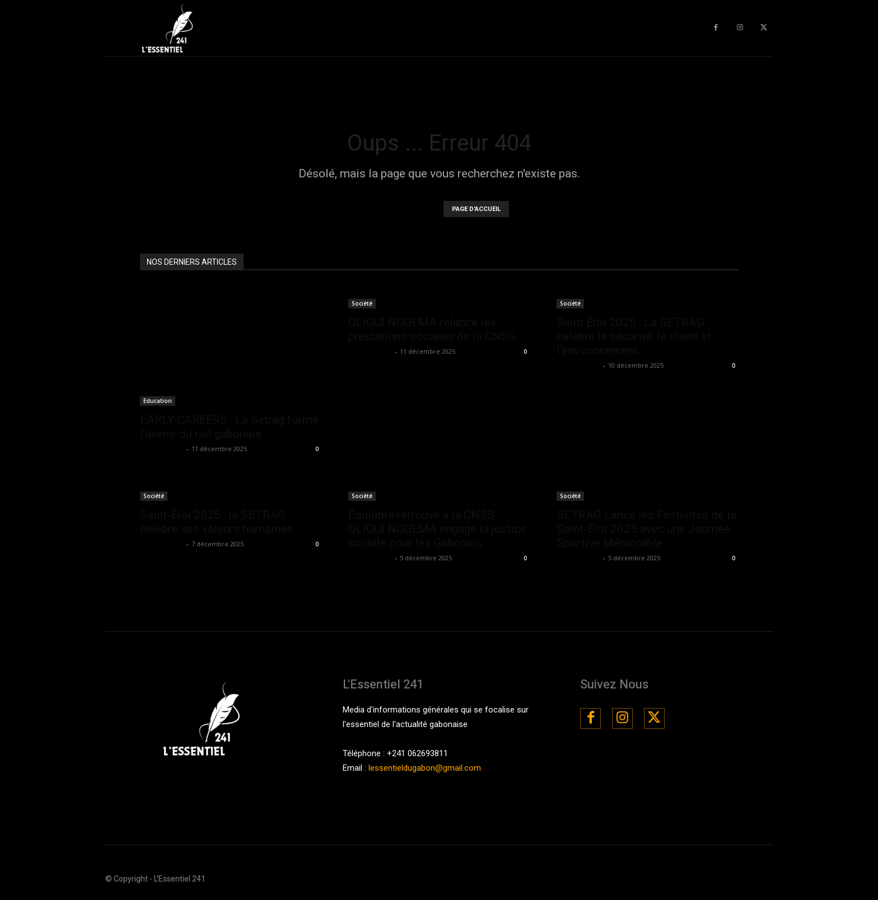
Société (362, 303)
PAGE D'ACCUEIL (476, 209)
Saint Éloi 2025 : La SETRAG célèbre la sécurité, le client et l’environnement (634, 336)
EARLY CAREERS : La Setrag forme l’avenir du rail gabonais (229, 426)
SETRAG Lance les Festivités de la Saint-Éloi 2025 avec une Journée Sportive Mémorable (646, 529)
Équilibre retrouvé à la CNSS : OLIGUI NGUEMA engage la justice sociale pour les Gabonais (437, 529)
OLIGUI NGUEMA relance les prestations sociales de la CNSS (432, 329)
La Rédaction (162, 448)
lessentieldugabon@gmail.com (424, 768)
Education (157, 401)
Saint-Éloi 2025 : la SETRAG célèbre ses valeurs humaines (216, 522)
